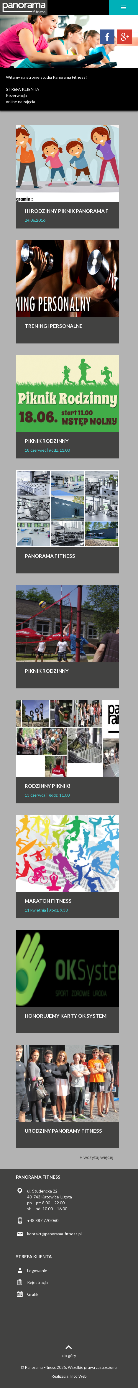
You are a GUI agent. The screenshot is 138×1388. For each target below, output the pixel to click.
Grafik (32, 1294)
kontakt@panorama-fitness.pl (54, 1233)
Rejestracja (37, 1282)
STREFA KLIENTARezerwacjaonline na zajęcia (22, 95)
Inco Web (78, 1376)
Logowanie (37, 1270)
